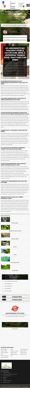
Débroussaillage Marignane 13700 (4, 350)
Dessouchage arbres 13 (7, 375)
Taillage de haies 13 (6, 382)
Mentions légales (17, 386)
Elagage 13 (5, 377)
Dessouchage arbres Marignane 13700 (24, 350)
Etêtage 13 (5, 379)
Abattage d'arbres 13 (6, 372)
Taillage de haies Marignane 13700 (23, 353)
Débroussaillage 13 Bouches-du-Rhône (10, 374)
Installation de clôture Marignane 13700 (14, 351)
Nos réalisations (15, 21)
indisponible (12, 2)
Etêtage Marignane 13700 (13, 355)
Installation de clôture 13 (7, 380)
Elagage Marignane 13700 (4, 353)
